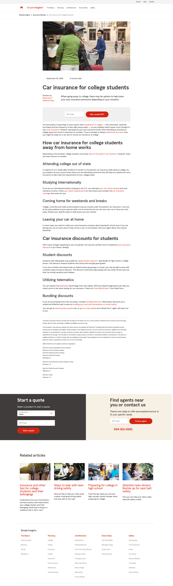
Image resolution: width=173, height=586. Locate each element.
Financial (51, 549)
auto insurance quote (64, 308)
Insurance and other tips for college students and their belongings (33, 490)
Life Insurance (53, 563)
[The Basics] (50, 7)
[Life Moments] (71, 7)
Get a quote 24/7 (97, 114)
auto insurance (53, 130)
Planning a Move (81, 563)
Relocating (78, 572)
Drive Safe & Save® (101, 288)
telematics (64, 286)
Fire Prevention (134, 545)
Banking (24, 545)
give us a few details (88, 308)
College (50, 540)
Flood (131, 549)
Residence (24, 554)
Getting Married (80, 545)
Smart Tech (106, 549)
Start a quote (28, 431)
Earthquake (133, 540)
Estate (50, 545)
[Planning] (60, 7)
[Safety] (92, 7)
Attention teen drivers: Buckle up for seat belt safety (137, 488)
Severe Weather (134, 558)
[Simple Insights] (35, 9)
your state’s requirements (74, 191)
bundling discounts (94, 302)
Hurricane (132, 554)
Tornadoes (132, 563)
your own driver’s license (109, 188)
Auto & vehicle (26, 540)
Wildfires (132, 568)
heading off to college (93, 125)
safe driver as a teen (114, 132)
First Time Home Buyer (83, 549)
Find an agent (141, 421)
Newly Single (79, 568)
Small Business (53, 572)
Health (50, 554)
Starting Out (79, 540)
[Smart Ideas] (83, 7)
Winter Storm (134, 572)
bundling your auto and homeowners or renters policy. (94, 304)
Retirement (52, 568)
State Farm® (48, 99)
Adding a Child (80, 554)
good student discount (88, 261)
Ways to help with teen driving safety (69, 487)
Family (23, 549)
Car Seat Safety (107, 540)
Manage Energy (107, 545)
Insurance (51, 558)
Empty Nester (80, 577)
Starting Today (107, 554)
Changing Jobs (80, 558)
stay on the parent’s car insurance (103, 154)
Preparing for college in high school (102, 487)
